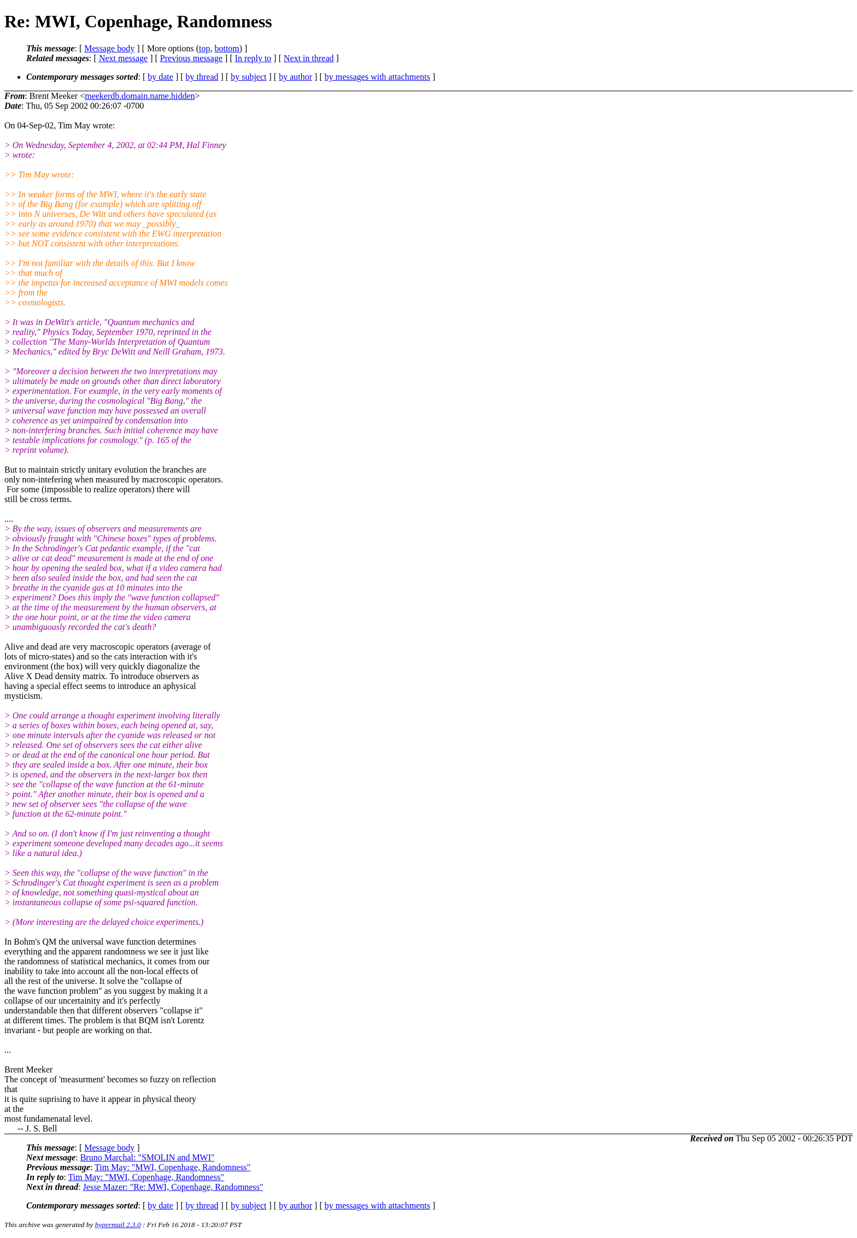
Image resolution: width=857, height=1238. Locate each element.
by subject (248, 76)
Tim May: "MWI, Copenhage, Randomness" (172, 1167)
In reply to (253, 58)
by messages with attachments (377, 76)
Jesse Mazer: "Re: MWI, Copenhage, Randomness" (173, 1187)
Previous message (191, 58)
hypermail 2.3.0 (118, 1225)
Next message (123, 58)
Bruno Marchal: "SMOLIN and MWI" (147, 1157)
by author (295, 76)
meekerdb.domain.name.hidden (140, 96)
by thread (202, 76)
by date (160, 76)
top (204, 48)
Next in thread (309, 58)
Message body (109, 48)
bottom (226, 48)
